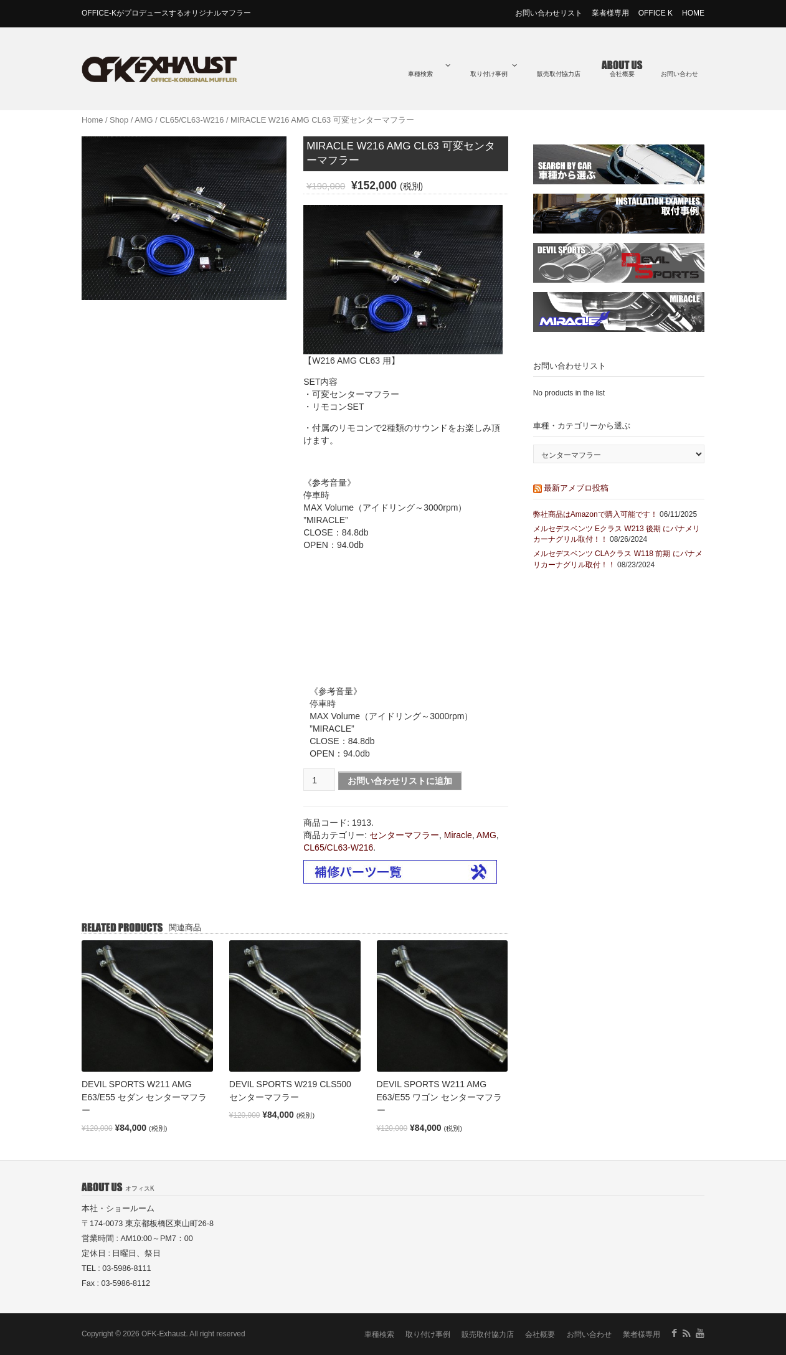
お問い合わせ (679, 73)
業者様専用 (610, 13)
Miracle (458, 835)
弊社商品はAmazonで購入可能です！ (595, 514)
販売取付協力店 (558, 73)
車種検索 (429, 69)
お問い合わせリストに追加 (400, 781)
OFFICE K (655, 13)
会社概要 (622, 73)
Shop (119, 120)
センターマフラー (404, 835)
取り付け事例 (493, 69)
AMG (144, 120)
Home (92, 120)
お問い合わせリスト (548, 13)
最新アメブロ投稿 (576, 488)
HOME (693, 13)
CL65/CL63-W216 (191, 120)
